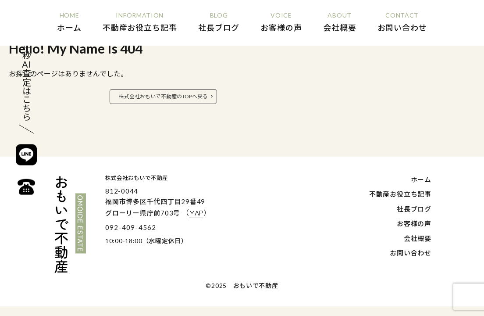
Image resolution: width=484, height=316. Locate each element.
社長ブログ (414, 209)
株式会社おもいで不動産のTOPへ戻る (163, 96)
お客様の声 (414, 223)
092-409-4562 (130, 227)
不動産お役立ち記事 (400, 194)
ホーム (421, 179)
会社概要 (417, 238)
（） (196, 213)
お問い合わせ (410, 253)
